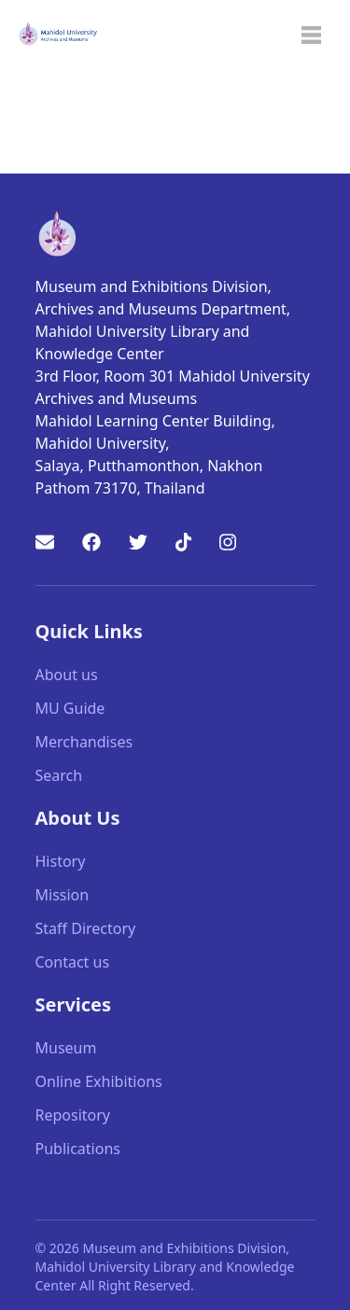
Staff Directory (85, 928)
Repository (73, 1115)
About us (66, 674)
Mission (62, 895)
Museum (66, 1048)
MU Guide (70, 708)
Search (59, 775)
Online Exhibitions (98, 1081)
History (60, 861)
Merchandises (84, 742)
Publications (77, 1148)
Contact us (72, 962)
